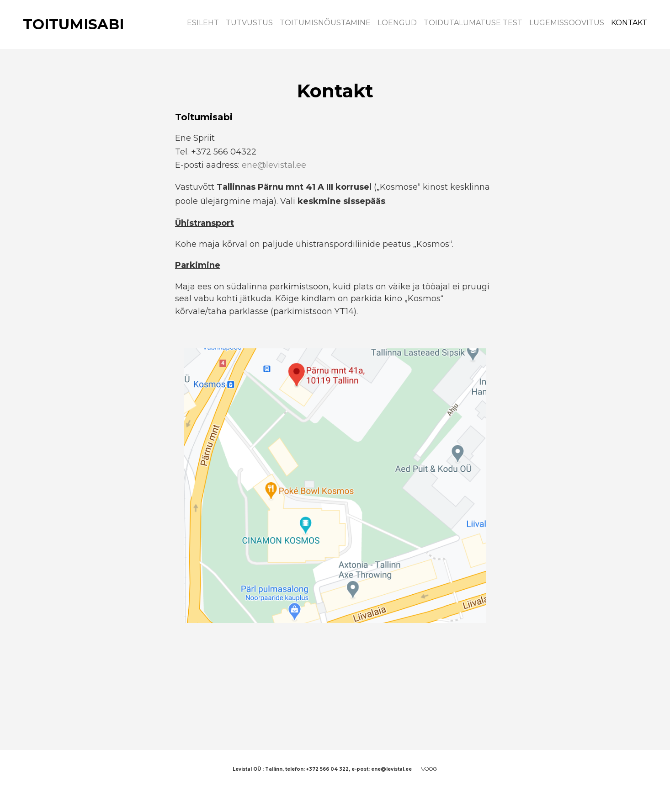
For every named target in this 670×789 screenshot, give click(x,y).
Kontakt (629, 22)
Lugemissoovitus (566, 22)
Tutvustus (249, 22)
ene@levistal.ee (274, 165)
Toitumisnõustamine (325, 22)
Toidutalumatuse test (473, 22)
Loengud (397, 22)
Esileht (203, 22)
